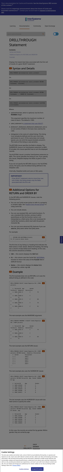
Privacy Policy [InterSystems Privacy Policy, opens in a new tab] (16, 466)
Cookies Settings (24, 470)
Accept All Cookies (37, 470)
